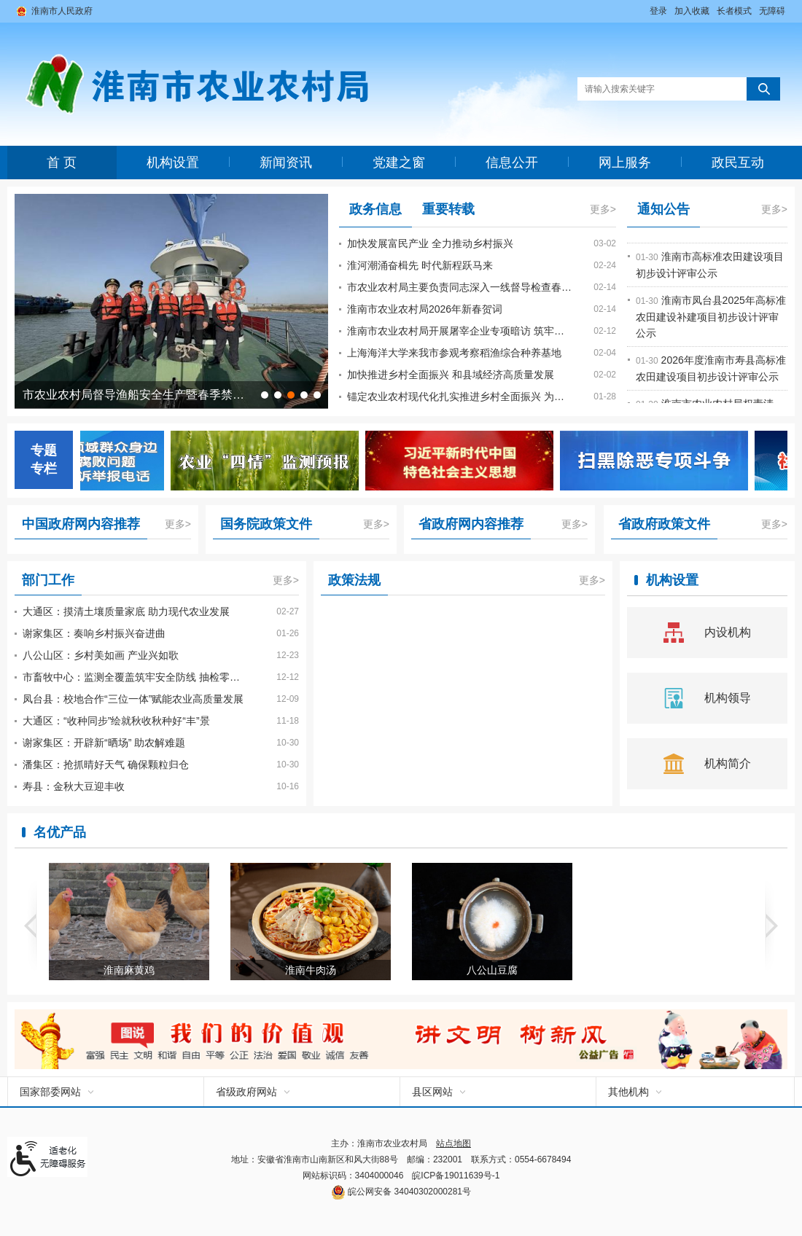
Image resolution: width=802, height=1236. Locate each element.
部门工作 (48, 580)
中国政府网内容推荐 (81, 524)
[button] (734, 11)
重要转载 (448, 209)
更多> (603, 209)
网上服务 (625, 162)
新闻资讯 (286, 162)
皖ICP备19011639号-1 (455, 1175)
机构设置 (173, 162)
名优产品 (60, 832)
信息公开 (512, 162)
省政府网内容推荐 (470, 524)
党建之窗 (399, 162)
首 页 (62, 162)
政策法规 (354, 580)
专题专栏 (44, 459)
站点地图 (453, 1143)
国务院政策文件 (266, 524)
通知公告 (663, 209)
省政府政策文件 (664, 524)
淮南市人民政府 (62, 11)
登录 (658, 11)
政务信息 (375, 209)
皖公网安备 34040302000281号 (401, 1191)
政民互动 (738, 162)
